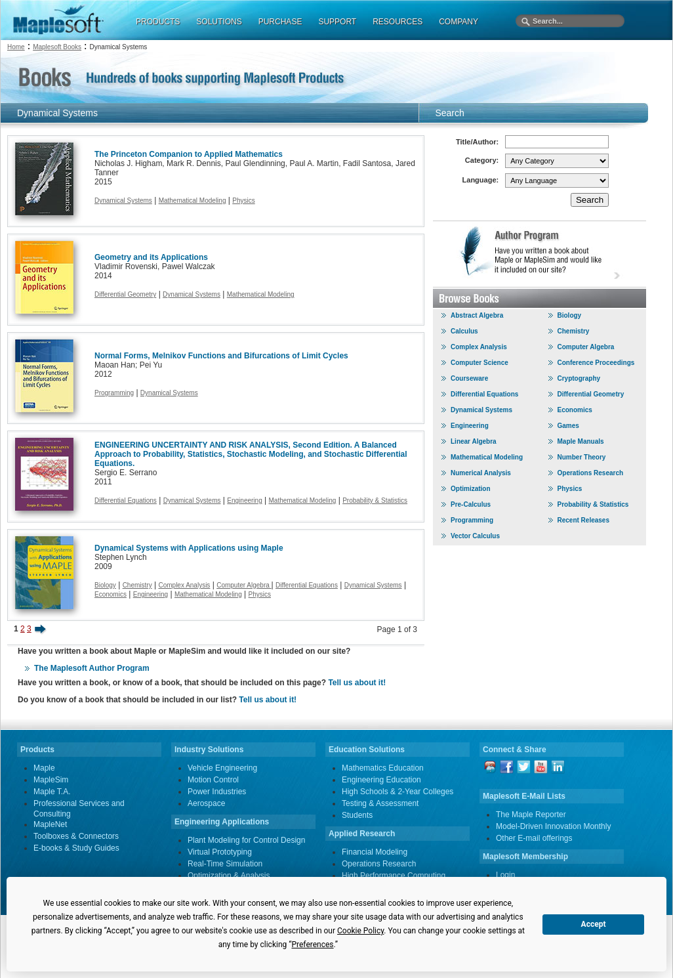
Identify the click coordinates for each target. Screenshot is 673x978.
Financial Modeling (374, 852)
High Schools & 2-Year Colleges (397, 791)
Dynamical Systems (123, 200)
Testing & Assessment (380, 803)
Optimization (471, 488)
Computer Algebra (243, 585)
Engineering (244, 500)
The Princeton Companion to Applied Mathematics (188, 154)
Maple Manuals (581, 441)
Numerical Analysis (481, 473)
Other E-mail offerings (534, 838)
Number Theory (582, 457)
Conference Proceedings (596, 362)
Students (357, 815)
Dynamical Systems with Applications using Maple (188, 548)
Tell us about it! (357, 682)
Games (568, 425)
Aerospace (206, 803)
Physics (243, 200)
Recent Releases (584, 520)
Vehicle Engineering (222, 768)
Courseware (469, 378)
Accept (593, 924)
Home (16, 47)
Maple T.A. (51, 791)
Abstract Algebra (477, 315)
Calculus (464, 331)
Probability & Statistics (374, 500)
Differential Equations (125, 500)
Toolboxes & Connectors (76, 836)
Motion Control (213, 779)
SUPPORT (337, 21)
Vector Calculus (475, 536)
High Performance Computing (393, 875)
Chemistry (137, 585)
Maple (44, 768)
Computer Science (479, 362)
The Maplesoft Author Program (92, 668)
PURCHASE (280, 21)
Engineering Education (381, 779)
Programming (114, 392)
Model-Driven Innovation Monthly (553, 826)
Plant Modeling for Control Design (246, 840)
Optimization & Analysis (229, 875)
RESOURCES (397, 21)
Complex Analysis (184, 585)
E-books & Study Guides (76, 848)
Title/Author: (477, 142)
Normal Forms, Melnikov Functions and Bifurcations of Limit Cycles (221, 355)
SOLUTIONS (218, 21)
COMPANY (458, 21)
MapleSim (50, 779)
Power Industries (217, 791)
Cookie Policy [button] (360, 930)
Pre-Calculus (471, 504)
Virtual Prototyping (220, 852)
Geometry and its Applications (151, 257)
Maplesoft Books (57, 47)
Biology (105, 585)
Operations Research (591, 473)
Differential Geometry (125, 294)
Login (505, 875)
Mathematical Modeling (192, 200)
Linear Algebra (474, 441)
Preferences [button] (312, 944)
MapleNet (50, 824)
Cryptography (579, 378)
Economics (110, 594)
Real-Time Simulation (225, 863)
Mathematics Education (383, 768)
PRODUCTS (158, 21)
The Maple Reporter (531, 814)
